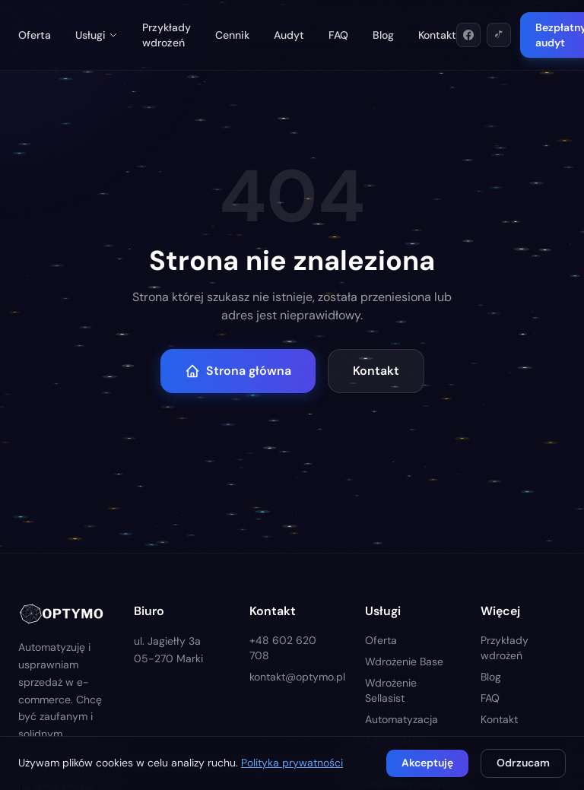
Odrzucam (523, 762)
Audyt (289, 35)
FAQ (338, 35)
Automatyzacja (401, 719)
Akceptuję (427, 762)
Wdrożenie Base (404, 661)
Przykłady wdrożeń (166, 35)
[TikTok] (499, 35)
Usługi (96, 35)
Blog (383, 35)
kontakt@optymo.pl (292, 677)
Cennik (232, 35)
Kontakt (437, 35)
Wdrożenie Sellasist (391, 690)
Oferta (34, 35)
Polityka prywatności (292, 762)
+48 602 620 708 (282, 647)
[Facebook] (468, 35)
